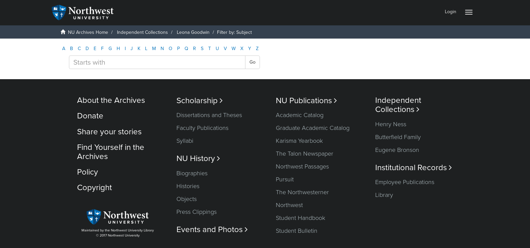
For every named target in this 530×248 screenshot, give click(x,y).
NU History (198, 158)
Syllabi (184, 140)
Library (384, 195)
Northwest (289, 205)
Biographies (192, 173)
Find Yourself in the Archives (110, 151)
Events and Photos (212, 229)
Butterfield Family (398, 137)
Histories (187, 186)
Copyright (94, 188)
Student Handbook (300, 218)
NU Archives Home (88, 32)
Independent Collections (142, 32)
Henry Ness (390, 124)
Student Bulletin (296, 230)
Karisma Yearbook (299, 140)
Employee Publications (404, 182)
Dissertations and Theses (209, 115)
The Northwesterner (302, 192)
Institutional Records (413, 168)
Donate (90, 116)
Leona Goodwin (193, 32)
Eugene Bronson (397, 150)
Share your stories (109, 132)
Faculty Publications (202, 128)
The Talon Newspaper (304, 153)
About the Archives (111, 100)
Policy (87, 172)
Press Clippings (196, 212)
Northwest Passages (302, 166)
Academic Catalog (299, 115)
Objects (186, 199)
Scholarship (199, 101)
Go (252, 62)
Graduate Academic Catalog (313, 128)
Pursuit (285, 179)
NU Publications (306, 101)
